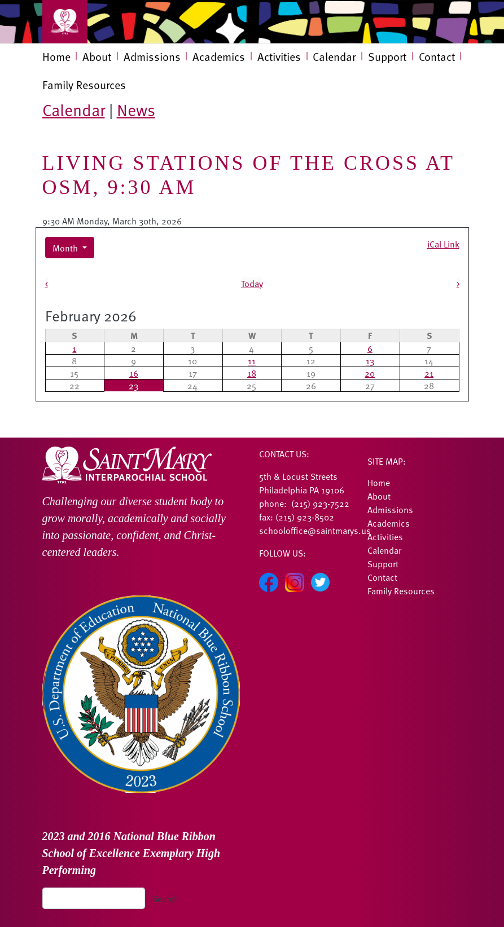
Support (387, 56)
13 (370, 360)
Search (165, 898)
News (136, 109)
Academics (218, 56)
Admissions (152, 56)
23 (133, 385)
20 (370, 373)
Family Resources (84, 84)
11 (252, 360)
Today (252, 283)
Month (66, 247)
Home (56, 56)
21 (428, 373)
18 (251, 373)
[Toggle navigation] (64, 21)
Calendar (334, 56)
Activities (279, 56)
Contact (437, 56)
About (96, 56)
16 (133, 373)
